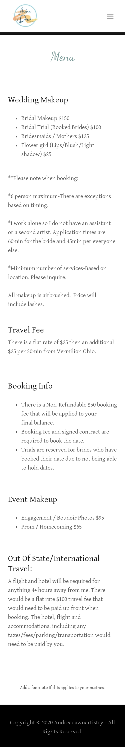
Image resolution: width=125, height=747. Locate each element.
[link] (25, 16)
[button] (110, 16)
